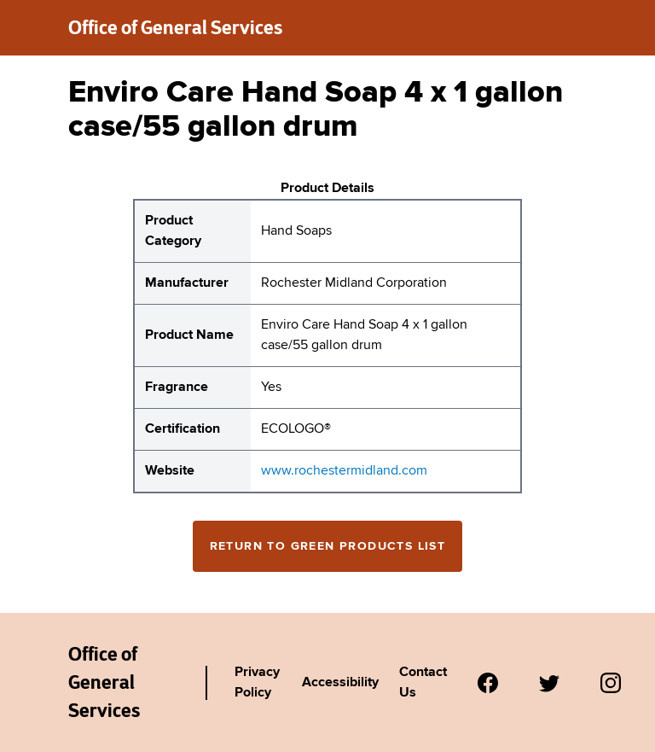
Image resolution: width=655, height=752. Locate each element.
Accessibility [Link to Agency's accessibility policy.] (340, 683)
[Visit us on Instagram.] (610, 683)
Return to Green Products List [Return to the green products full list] (328, 546)
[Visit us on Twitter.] (549, 683)
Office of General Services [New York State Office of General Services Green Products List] (104, 682)
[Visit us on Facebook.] (488, 683)
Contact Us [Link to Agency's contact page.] (423, 683)
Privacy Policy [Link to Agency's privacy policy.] (257, 683)
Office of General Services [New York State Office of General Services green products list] (175, 27)
